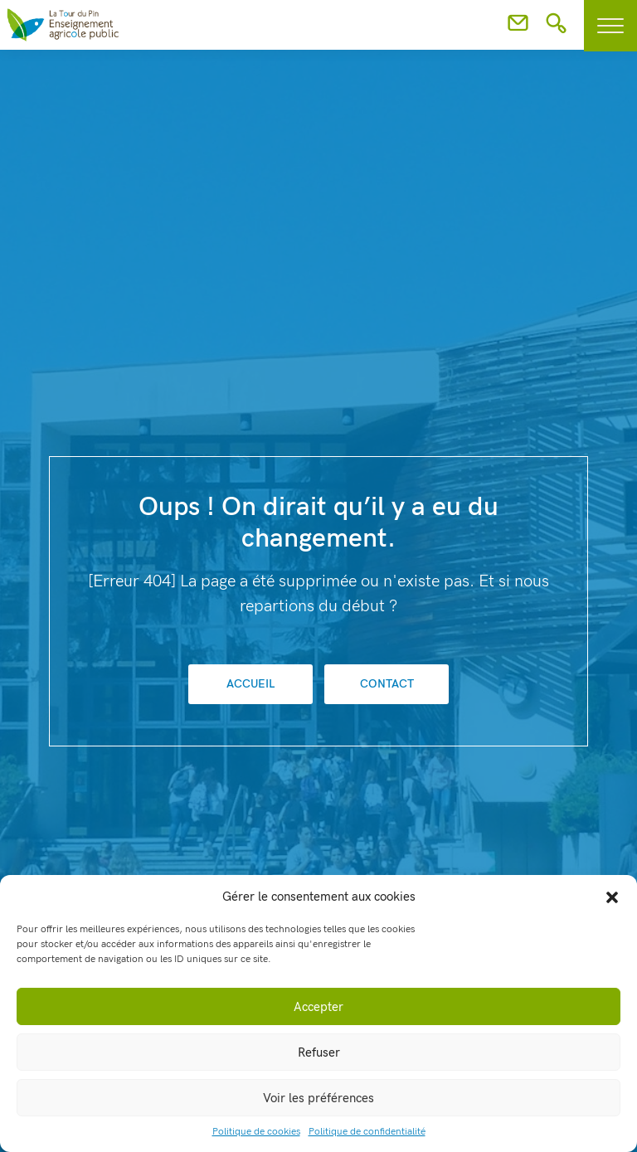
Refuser (319, 1052)
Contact (387, 684)
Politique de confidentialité (367, 1131)
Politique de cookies (256, 1131)
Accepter (318, 1006)
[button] (612, 896)
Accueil (250, 684)
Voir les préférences (318, 1098)
